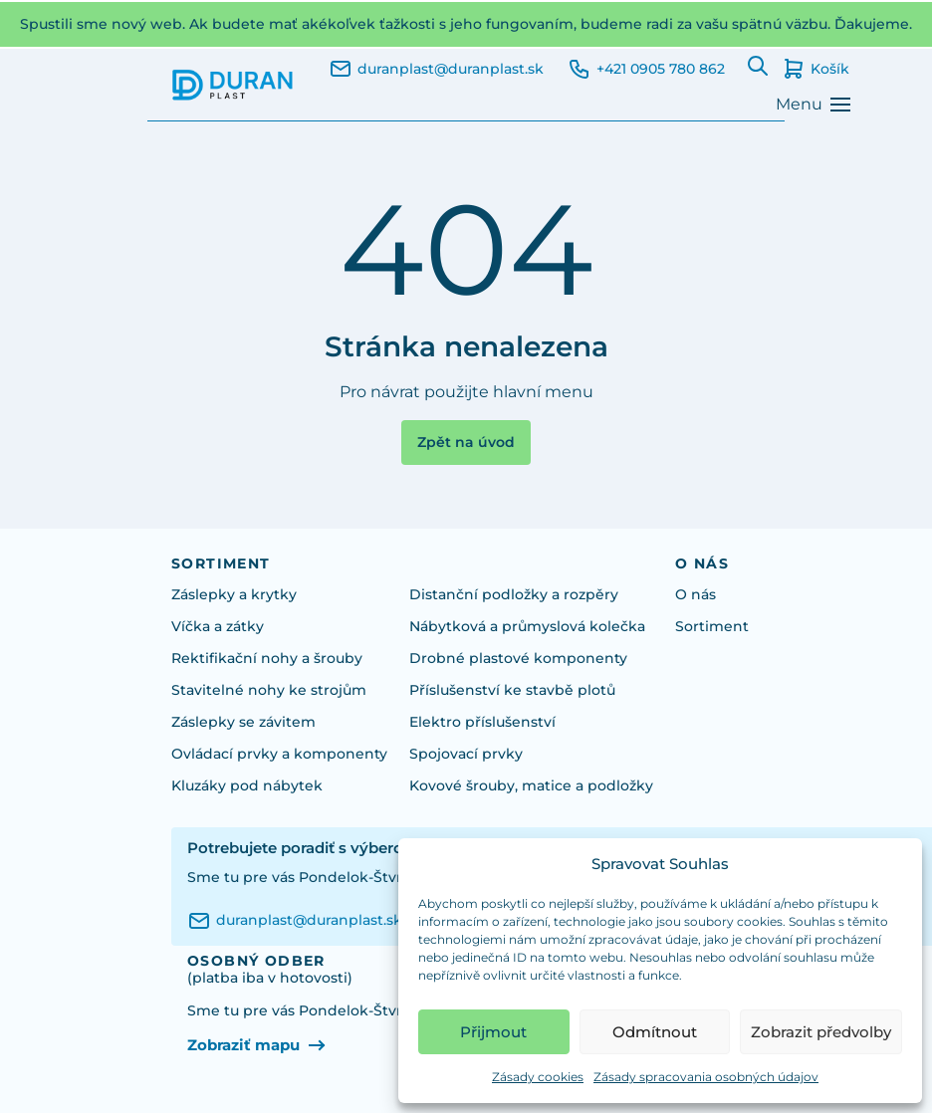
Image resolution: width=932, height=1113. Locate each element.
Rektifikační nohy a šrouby (266, 658)
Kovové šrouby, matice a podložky (531, 785)
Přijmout (493, 1031)
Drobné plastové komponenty (518, 658)
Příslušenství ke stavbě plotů (512, 690)
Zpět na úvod (466, 442)
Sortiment (712, 626)
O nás (695, 594)
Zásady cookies (537, 1076)
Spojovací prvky (466, 754)
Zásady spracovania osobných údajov (705, 1076)
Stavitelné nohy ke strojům (268, 690)
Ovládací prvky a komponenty (279, 754)
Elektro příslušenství (482, 722)
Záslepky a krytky (234, 594)
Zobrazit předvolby (821, 1031)
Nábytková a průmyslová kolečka (527, 626)
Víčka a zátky (217, 626)
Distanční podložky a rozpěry (513, 594)
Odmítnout (654, 1031)
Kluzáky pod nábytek (247, 785)
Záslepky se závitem (243, 722)
